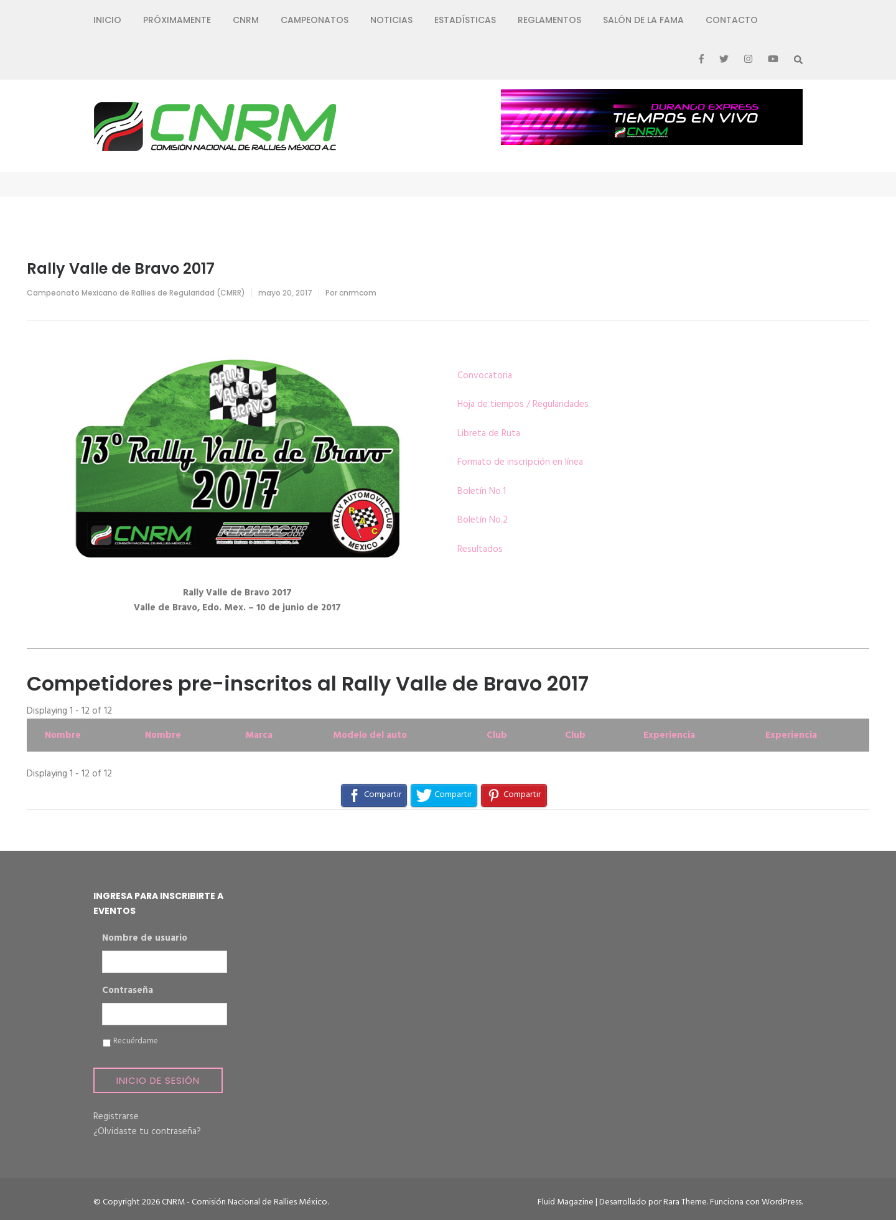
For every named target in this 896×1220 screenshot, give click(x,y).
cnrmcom (357, 292)
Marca (259, 735)
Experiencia (669, 735)
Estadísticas (465, 20)
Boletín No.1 (481, 491)
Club (497, 735)
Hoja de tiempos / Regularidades (523, 404)
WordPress (781, 1202)
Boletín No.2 (482, 520)
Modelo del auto (370, 735)
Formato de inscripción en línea (520, 462)
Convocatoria (484, 375)
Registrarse (116, 1116)
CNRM (246, 20)
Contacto (732, 20)
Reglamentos (549, 20)
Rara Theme (685, 1202)
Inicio (107, 20)
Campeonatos (314, 20)
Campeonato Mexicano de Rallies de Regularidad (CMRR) (136, 292)
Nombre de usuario (144, 939)
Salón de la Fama (643, 20)
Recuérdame (135, 1041)
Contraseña (127, 991)
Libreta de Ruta (488, 433)
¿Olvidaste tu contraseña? (147, 1131)
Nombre (63, 735)
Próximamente (177, 20)
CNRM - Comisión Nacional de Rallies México (244, 1202)
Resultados (480, 549)
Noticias (391, 20)
